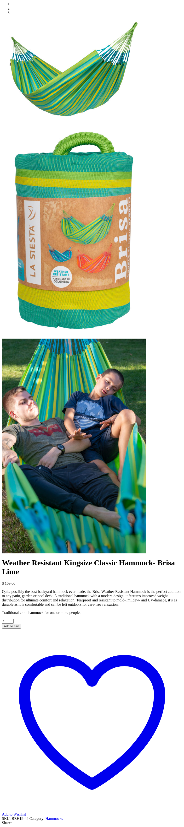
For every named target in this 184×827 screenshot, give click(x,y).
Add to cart (11, 626)
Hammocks (54, 818)
